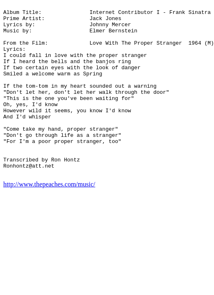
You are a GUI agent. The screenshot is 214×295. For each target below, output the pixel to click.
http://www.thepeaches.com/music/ (49, 218)
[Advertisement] (178, 126)
